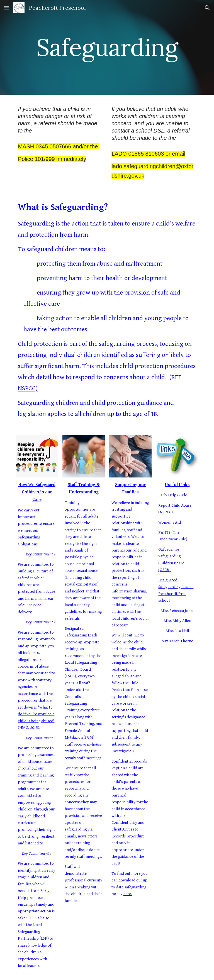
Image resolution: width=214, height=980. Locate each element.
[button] (6, 7)
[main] (107, 47)
